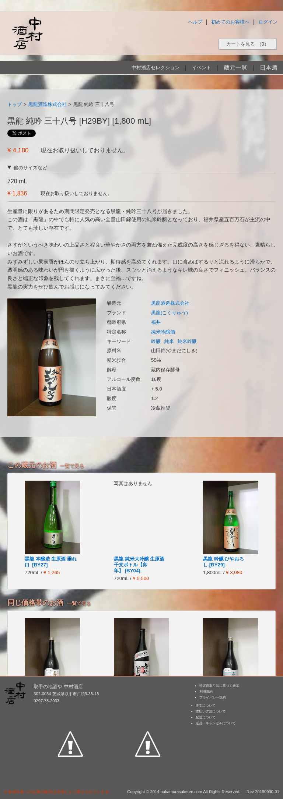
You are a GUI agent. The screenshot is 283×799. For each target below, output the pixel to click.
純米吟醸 (187, 341)
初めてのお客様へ (230, 22)
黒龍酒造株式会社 (47, 104)
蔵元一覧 (235, 67)
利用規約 (206, 691)
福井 (156, 322)
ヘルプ (195, 22)
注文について (206, 705)
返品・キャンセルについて (215, 723)
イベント (201, 67)
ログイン (267, 22)
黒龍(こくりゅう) (169, 312)
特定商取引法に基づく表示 (219, 685)
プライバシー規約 (212, 697)
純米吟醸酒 (163, 332)
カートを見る (247, 44)
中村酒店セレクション (155, 67)
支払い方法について (211, 711)
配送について (206, 717)
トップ (14, 104)
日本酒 (268, 67)
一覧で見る (72, 466)
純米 (169, 341)
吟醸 (156, 341)
